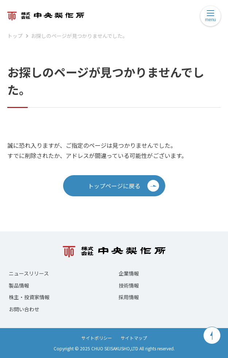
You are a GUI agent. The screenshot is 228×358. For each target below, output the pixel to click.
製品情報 (19, 285)
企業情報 (129, 273)
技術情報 (129, 285)
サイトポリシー (96, 338)
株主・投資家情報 (29, 297)
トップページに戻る (123, 186)
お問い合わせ (24, 309)
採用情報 (129, 297)
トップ (15, 35)
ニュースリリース (29, 273)
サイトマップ (134, 338)
